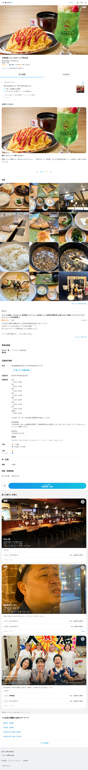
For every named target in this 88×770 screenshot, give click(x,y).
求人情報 (22, 74)
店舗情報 (66, 74)
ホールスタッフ (14, 555)
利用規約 (4, 760)
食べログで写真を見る (78, 303)
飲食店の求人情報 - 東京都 (12, 736)
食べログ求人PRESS (8, 751)
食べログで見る (80, 337)
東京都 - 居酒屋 (8, 727)
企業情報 (25, 760)
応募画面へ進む (47, 486)
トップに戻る (44, 743)
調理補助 (12, 695)
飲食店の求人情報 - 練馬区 (12, 732)
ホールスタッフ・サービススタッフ (17, 86)
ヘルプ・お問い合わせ (8, 755)
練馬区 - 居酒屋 (8, 723)
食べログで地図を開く (23, 370)
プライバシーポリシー (14, 760)
